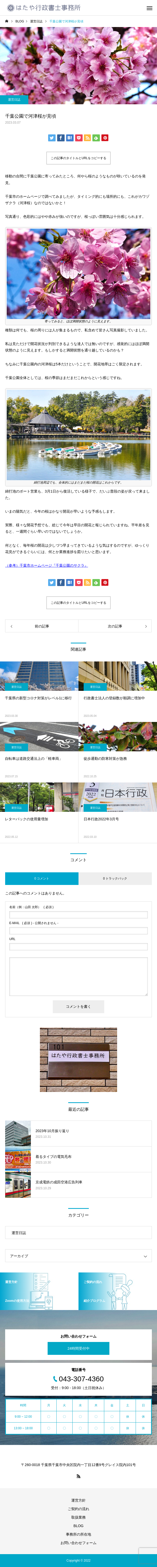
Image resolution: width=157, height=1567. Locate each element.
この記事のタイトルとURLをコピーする (78, 158)
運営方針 (78, 1500)
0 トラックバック (115, 878)
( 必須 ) (31, 907)
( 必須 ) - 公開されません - (33, 923)
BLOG (79, 1526)
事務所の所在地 (78, 1534)
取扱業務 (78, 1517)
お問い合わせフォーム (78, 1543)
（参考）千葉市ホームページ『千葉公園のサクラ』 (46, 565)
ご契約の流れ (78, 1509)
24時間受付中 (78, 1348)
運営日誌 (14, 99)
